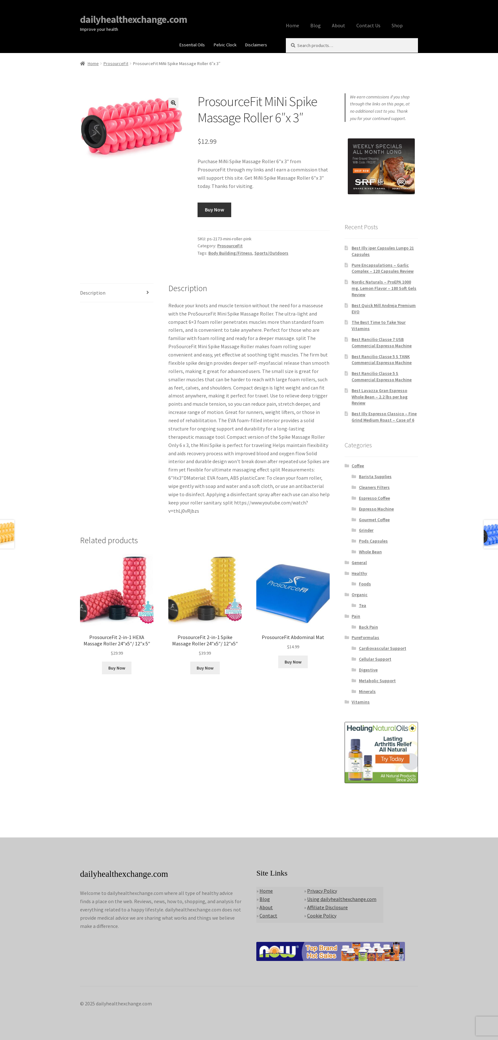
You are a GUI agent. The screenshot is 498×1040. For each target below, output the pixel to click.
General (359, 562)
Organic (359, 594)
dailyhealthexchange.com (133, 19)
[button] (173, 103)
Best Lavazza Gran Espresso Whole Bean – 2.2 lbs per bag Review (379, 397)
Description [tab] (92, 293)
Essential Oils (192, 45)
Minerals (367, 691)
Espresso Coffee (374, 498)
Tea (362, 605)
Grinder (366, 530)
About (338, 25)
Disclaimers (256, 45)
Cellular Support (375, 659)
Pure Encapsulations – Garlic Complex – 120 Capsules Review (383, 268)
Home (292, 25)
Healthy (359, 573)
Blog (315, 25)
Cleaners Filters (374, 487)
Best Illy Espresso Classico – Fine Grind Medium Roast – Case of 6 (384, 417)
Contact (268, 915)
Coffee (358, 466)
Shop (397, 25)
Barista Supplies (375, 476)
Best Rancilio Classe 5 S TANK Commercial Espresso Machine (382, 360)
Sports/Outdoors (271, 253)
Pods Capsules (373, 541)
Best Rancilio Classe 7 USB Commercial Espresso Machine (382, 343)
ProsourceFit (116, 63)
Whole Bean (370, 552)
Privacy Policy (322, 891)
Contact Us (368, 25)
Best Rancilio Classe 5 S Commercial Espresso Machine (382, 376)
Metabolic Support (377, 680)
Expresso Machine (376, 509)
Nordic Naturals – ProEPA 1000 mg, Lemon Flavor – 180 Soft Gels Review (384, 288)
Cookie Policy (321, 915)
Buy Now (214, 209)
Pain (356, 616)
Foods (365, 584)
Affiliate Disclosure (327, 907)
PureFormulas (365, 637)
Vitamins (361, 702)
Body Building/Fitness (230, 253)
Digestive (368, 670)
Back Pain (368, 627)
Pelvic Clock (225, 45)
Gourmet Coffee (374, 520)
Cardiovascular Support (382, 648)
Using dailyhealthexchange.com (341, 899)
